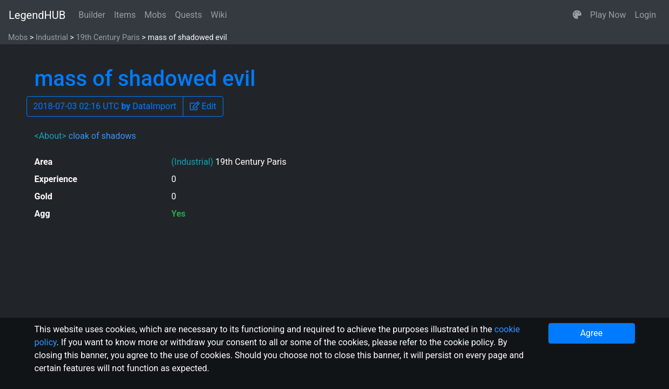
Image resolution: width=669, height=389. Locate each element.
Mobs (155, 15)
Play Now (608, 15)
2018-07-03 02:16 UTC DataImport (105, 106)
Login (645, 15)
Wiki (219, 15)
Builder (91, 15)
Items (125, 15)
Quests (188, 15)
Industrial (52, 37)
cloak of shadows (102, 136)
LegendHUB (37, 15)
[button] (577, 15)
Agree (591, 333)
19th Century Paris (108, 37)
